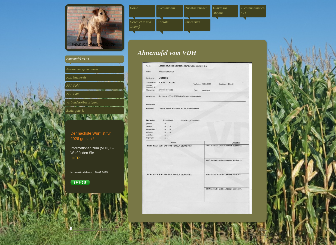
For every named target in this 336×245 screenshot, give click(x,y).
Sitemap (103, 229)
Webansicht (258, 234)
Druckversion (82, 229)
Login (262, 229)
